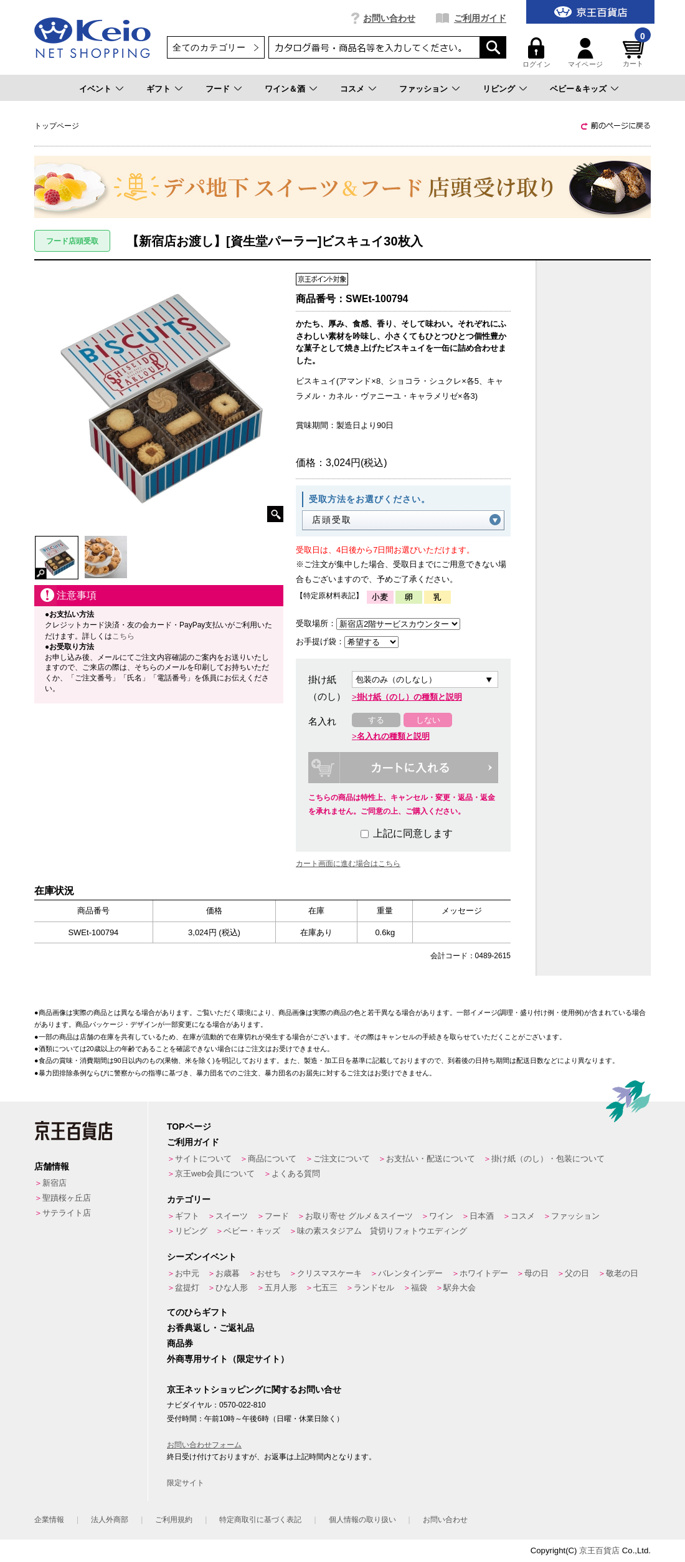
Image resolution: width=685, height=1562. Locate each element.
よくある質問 (296, 1173)
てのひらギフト (197, 1312)
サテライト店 (66, 1212)
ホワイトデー (484, 1273)
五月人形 (281, 1287)
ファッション (423, 88)
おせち (269, 1273)
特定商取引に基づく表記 (260, 1519)
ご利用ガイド (480, 18)
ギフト (158, 88)
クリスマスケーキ (329, 1273)
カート (635, 52)
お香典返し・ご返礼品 (210, 1328)
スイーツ (231, 1216)
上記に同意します (407, 833)
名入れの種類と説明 (393, 736)
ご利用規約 (173, 1519)
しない (428, 720)
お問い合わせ (389, 18)
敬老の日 (622, 1273)
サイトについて (203, 1158)
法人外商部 (109, 1519)
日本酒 (482, 1216)
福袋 (419, 1287)
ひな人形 (231, 1287)
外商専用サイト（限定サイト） (228, 1359)
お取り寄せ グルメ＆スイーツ (359, 1216)
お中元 (187, 1273)
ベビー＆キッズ (578, 88)
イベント (95, 88)
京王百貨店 (599, 1550)
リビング (499, 88)
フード (218, 88)
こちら (123, 636)
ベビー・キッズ (252, 1231)
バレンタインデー (410, 1273)
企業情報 (49, 1519)
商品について (272, 1158)
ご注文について (341, 1158)
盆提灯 (187, 1287)
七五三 (325, 1287)
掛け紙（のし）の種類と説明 (409, 697)
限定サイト (185, 1483)
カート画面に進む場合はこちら (348, 863)
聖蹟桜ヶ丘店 (66, 1197)
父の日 (577, 1273)
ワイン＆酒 (285, 88)
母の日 (536, 1273)
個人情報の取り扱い (362, 1519)
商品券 (180, 1343)
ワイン (441, 1216)
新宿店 (54, 1183)
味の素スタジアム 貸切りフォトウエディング (382, 1231)
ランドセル (374, 1287)
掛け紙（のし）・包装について (548, 1158)
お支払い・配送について (430, 1158)
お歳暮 (227, 1273)
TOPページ (189, 1126)
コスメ (352, 88)
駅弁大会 (459, 1287)
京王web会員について (215, 1173)
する (376, 720)
